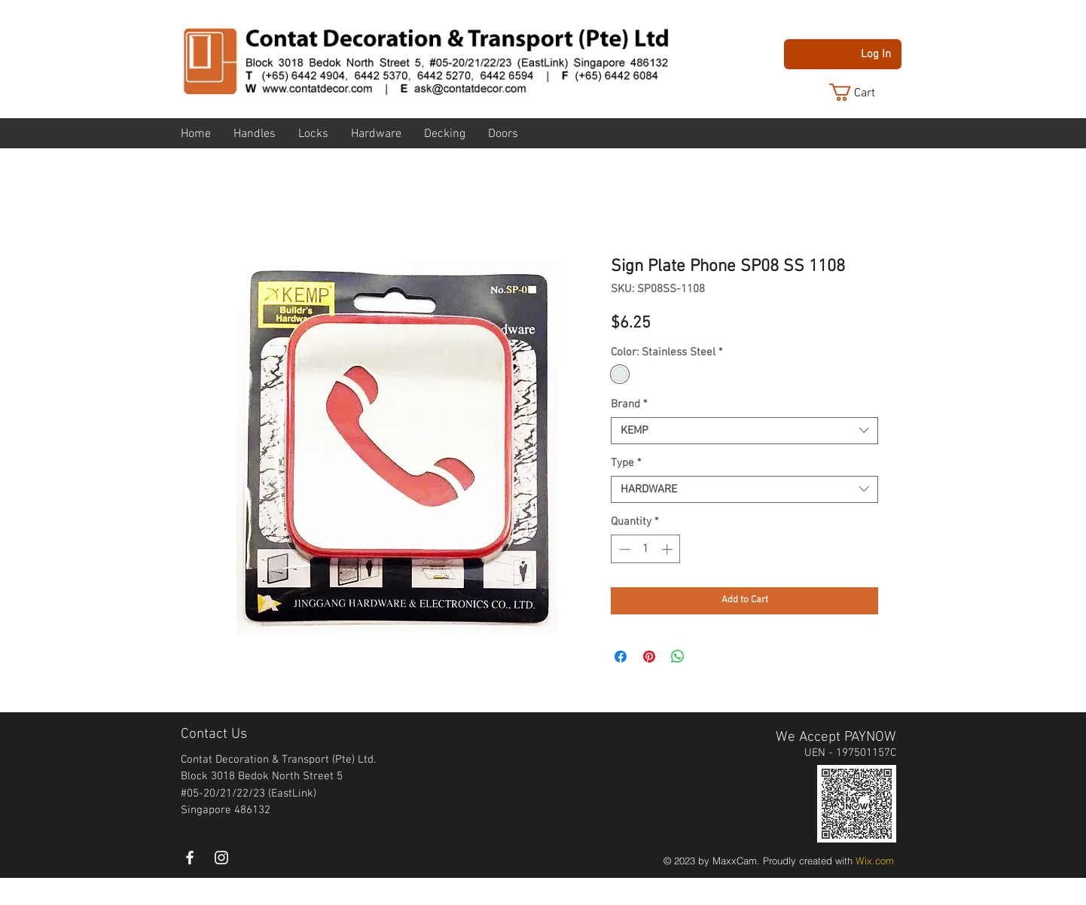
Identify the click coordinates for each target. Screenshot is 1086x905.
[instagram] (221, 858)
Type (626, 463)
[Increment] (668, 549)
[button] (863, 92)
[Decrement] (623, 549)
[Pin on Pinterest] (649, 657)
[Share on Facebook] (621, 657)
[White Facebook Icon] (190, 858)
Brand (629, 404)
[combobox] (744, 430)
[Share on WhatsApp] (678, 657)
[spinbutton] (645, 549)
